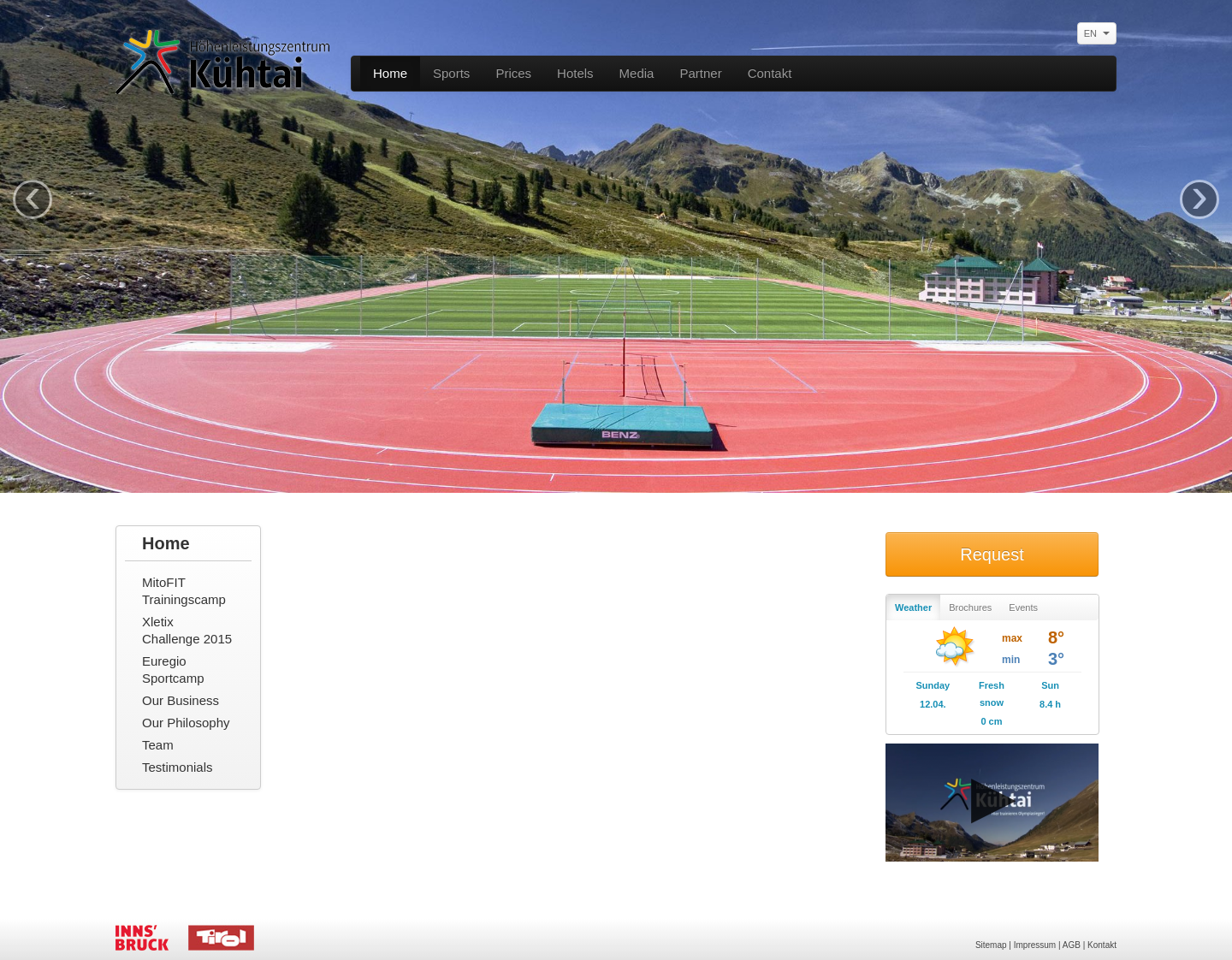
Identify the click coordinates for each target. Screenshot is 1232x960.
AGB (1072, 945)
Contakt (770, 73)
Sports (451, 73)
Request (992, 554)
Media (636, 73)
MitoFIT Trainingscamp (184, 591)
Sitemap (991, 945)
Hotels (575, 73)
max (1012, 638)
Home (390, 73)
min (1011, 660)
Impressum (1035, 945)
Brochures (970, 607)
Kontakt (1101, 945)
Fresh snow (991, 694)
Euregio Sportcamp (173, 669)
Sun (1050, 685)
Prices (513, 73)
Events (1023, 607)
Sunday (932, 685)
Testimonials (177, 767)
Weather (913, 607)
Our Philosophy (186, 722)
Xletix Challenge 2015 (187, 630)
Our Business (180, 700)
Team (158, 745)
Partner (700, 73)
